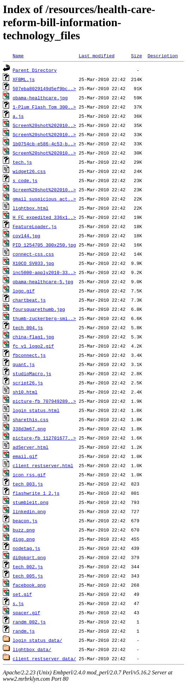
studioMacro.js (32, 373)
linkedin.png (29, 511)
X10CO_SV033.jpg (33, 263)
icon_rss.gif (29, 474)
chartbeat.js (29, 300)
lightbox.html (30, 208)
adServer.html (30, 447)
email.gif (25, 456)
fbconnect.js (29, 355)
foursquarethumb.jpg (39, 309)
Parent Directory (35, 70)
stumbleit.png (30, 502)
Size (136, 55)
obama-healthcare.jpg (40, 97)
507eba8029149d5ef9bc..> (44, 88)
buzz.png (24, 530)
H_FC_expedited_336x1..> (44, 217)
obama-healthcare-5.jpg (43, 281)
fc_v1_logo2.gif (33, 346)
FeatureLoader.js (35, 226)
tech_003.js (28, 484)
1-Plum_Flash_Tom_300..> (44, 107)
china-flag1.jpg (33, 336)
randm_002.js (29, 622)
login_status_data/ (37, 640)
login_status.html (36, 410)
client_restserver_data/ (44, 658)
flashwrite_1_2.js (36, 493)
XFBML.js (24, 79)
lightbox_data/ (32, 649)
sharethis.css (30, 419)
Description (162, 55)
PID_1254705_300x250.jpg (44, 245)
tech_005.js (28, 576)
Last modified (96, 55)
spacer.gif (26, 612)
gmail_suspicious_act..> (44, 199)
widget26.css (29, 171)
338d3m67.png (29, 428)
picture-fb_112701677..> (44, 438)
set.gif (22, 594)
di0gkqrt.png (29, 557)
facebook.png (29, 585)
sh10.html (25, 392)
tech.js (22, 162)
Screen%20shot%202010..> (44, 125)
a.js (18, 116)
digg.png (24, 539)
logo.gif (24, 291)
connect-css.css (33, 254)
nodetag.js (26, 548)
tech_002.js (28, 566)
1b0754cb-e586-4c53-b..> (44, 143)
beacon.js (25, 520)
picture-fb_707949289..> (44, 401)
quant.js (24, 364)
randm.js (24, 631)
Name (18, 55)
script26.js (28, 382)
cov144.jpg (26, 235)
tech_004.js (28, 327)
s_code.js (25, 180)
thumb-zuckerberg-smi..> (44, 318)
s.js (18, 603)
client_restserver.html (43, 465)
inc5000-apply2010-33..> (44, 272)
